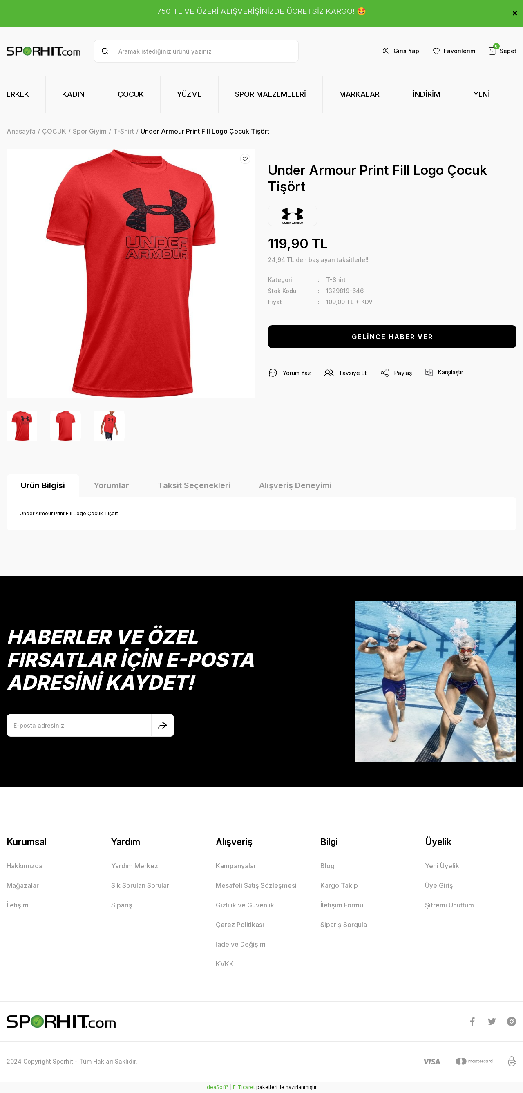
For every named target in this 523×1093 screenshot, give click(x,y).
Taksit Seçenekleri (194, 485)
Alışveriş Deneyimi (295, 485)
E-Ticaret (244, 1087)
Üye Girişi (440, 885)
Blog (327, 866)
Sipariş (121, 905)
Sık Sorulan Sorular (140, 885)
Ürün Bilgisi (43, 485)
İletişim (18, 905)
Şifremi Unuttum (449, 905)
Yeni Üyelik (442, 866)
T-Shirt (336, 279)
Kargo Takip (339, 885)
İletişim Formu (341, 905)
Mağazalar (23, 885)
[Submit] (162, 725)
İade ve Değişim (241, 944)
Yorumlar (111, 485)
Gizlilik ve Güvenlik (245, 905)
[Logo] (43, 51)
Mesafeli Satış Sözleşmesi (256, 885)
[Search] (196, 51)
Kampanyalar (236, 866)
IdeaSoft (217, 1087)
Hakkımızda (24, 866)
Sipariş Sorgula (343, 925)
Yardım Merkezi (135, 866)
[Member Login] (400, 51)
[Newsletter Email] (90, 725)
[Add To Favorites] (245, 159)
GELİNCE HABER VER (392, 337)
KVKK (225, 964)
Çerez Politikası (240, 925)
